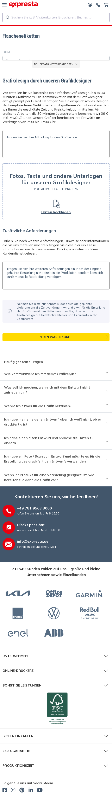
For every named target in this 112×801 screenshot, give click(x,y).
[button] (56, 192)
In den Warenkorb (54, 337)
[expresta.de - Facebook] (4, 790)
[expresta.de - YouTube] (40, 790)
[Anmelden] (90, 4)
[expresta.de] (23, 4)
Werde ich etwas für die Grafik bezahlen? (37, 406)
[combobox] (56, 17)
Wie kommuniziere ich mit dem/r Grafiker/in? (40, 374)
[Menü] (4, 4)
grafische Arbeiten (16, 113)
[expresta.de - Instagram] (13, 790)
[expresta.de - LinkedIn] (31, 790)
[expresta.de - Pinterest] (21, 790)
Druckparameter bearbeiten (56, 64)
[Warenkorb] (105, 4)
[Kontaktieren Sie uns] (98, 4)
